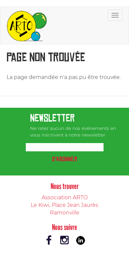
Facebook (48, 240)
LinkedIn (80, 240)
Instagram (64, 240)
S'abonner (64, 159)
